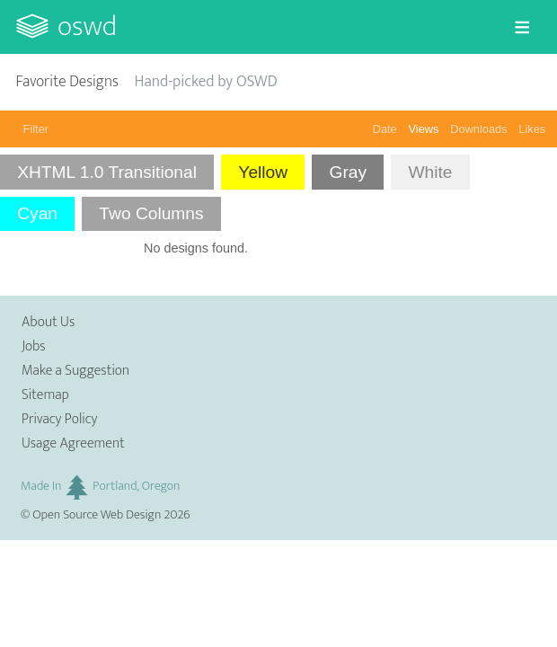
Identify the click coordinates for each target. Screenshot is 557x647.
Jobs (34, 346)
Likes (531, 129)
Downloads (478, 129)
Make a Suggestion (75, 371)
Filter (36, 129)
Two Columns (151, 213)
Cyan (37, 213)
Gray (348, 172)
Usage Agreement (73, 443)
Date (385, 129)
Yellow (262, 172)
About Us (48, 322)
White (430, 172)
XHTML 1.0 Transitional (107, 172)
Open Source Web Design (96, 515)
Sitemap (45, 395)
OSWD (87, 26)
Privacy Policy (59, 419)
